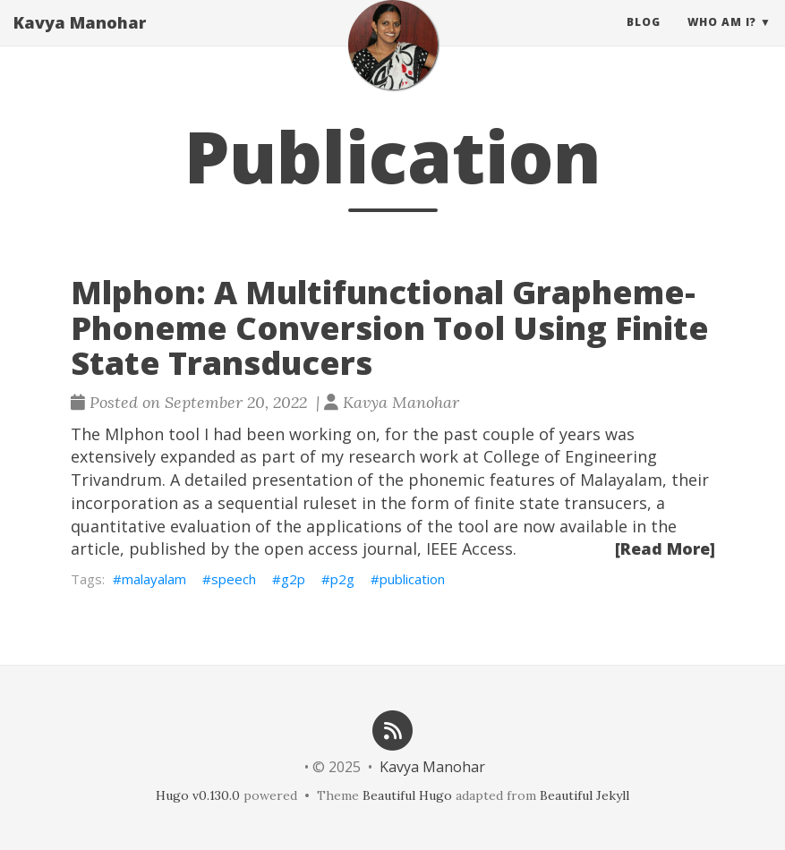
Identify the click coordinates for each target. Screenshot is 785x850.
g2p (293, 579)
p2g (342, 579)
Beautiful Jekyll (584, 795)
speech (233, 579)
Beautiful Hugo (407, 795)
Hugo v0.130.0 (198, 795)
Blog (644, 39)
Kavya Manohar (79, 40)
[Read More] (665, 548)
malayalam (154, 579)
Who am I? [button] (721, 39)
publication (412, 579)
